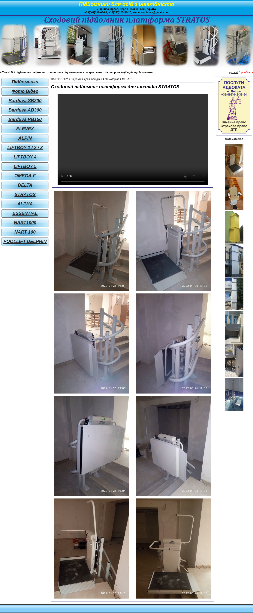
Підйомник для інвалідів (85, 79)
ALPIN (25, 138)
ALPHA (25, 203)
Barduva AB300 (25, 109)
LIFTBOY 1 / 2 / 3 (25, 147)
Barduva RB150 (25, 119)
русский (233, 72)
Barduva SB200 (24, 100)
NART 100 (25, 231)
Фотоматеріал (111, 79)
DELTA (25, 185)
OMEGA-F (25, 175)
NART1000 (25, 222)
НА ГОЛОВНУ (59, 79)
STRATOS (24, 194)
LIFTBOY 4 (25, 156)
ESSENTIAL (25, 213)
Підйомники (25, 81)
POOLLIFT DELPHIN (25, 241)
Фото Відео (25, 91)
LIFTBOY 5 (25, 166)
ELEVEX (25, 128)
